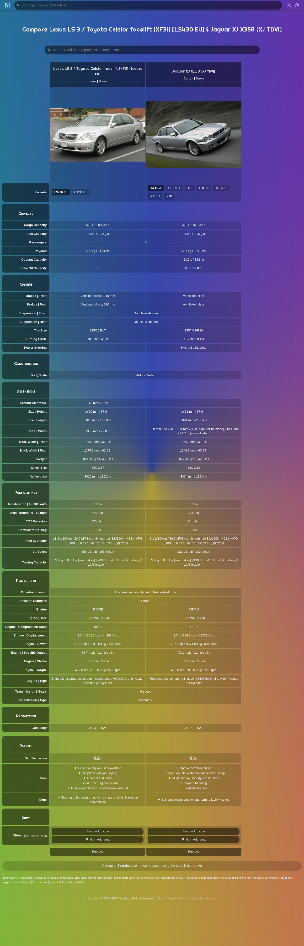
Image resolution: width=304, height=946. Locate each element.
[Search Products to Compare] (152, 50)
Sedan (103, 81)
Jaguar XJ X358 (186, 71)
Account (211, 898)
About (161, 898)
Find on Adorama (98, 839)
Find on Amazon (97, 831)
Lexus (92, 81)
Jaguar (188, 78)
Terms (171, 898)
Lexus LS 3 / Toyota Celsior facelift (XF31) (91, 68)
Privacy (182, 898)
